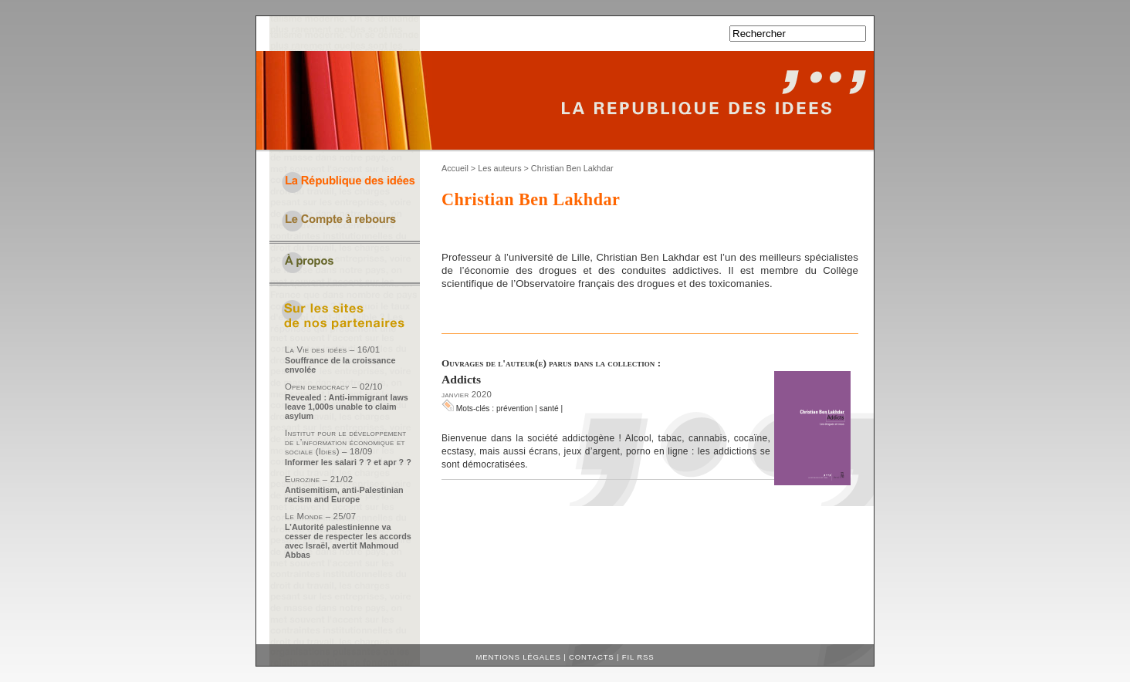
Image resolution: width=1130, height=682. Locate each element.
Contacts (591, 657)
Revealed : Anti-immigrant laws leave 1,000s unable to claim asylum (346, 406)
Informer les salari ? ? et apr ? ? (348, 462)
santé (549, 408)
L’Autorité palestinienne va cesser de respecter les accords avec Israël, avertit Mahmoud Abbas (348, 540)
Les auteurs (499, 168)
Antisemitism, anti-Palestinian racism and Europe (344, 494)
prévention (514, 408)
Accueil (455, 168)
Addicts (461, 379)
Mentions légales (518, 657)
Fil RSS (638, 657)
